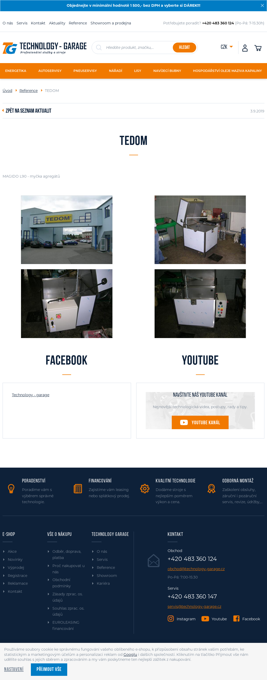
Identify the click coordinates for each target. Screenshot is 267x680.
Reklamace (18, 583)
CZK (224, 47)
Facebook (251, 619)
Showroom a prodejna (111, 23)
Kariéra (103, 583)
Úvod (7, 90)
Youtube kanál (206, 423)
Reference (78, 23)
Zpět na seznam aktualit (28, 111)
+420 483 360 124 (192, 559)
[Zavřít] (262, 5)
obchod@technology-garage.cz (196, 569)
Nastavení (14, 669)
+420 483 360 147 (192, 596)
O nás (8, 23)
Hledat (184, 47)
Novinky (15, 559)
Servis (22, 23)
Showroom (107, 575)
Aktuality (57, 23)
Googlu (130, 654)
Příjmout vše (49, 669)
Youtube (219, 619)
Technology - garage (30, 395)
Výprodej (16, 567)
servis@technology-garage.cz (194, 606)
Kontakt (38, 23)
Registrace (17, 575)
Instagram (186, 619)
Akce (12, 551)
